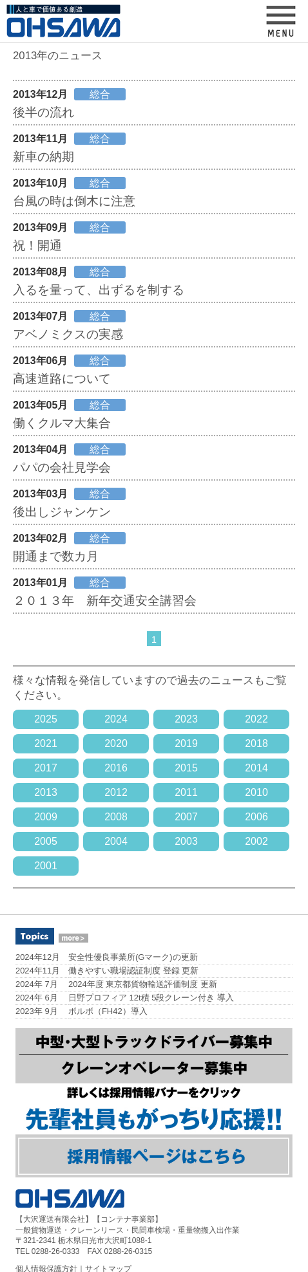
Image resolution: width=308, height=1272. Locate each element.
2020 (116, 743)
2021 (45, 743)
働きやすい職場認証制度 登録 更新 (133, 970)
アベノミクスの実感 (68, 334)
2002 (256, 841)
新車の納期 (43, 156)
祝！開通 (37, 245)
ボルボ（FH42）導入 (108, 1011)
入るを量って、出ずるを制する (98, 290)
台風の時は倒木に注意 (74, 201)
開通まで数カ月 (56, 556)
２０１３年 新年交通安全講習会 (105, 600)
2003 (186, 841)
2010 (256, 792)
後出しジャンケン (62, 512)
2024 (116, 719)
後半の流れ (43, 112)
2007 (186, 816)
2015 (186, 767)
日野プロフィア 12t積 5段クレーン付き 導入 (151, 997)
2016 (116, 767)
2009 (45, 816)
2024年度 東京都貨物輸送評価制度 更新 (142, 984)
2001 (45, 865)
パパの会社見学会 (62, 467)
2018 (256, 743)
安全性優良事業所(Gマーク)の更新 (133, 957)
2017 (45, 767)
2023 (186, 719)
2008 (116, 816)
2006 (256, 816)
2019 (186, 743)
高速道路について (62, 378)
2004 (116, 841)
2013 (45, 792)
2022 (256, 719)
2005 (45, 841)
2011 (186, 792)
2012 (116, 792)
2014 (256, 767)
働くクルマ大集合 (62, 423)
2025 (45, 719)
